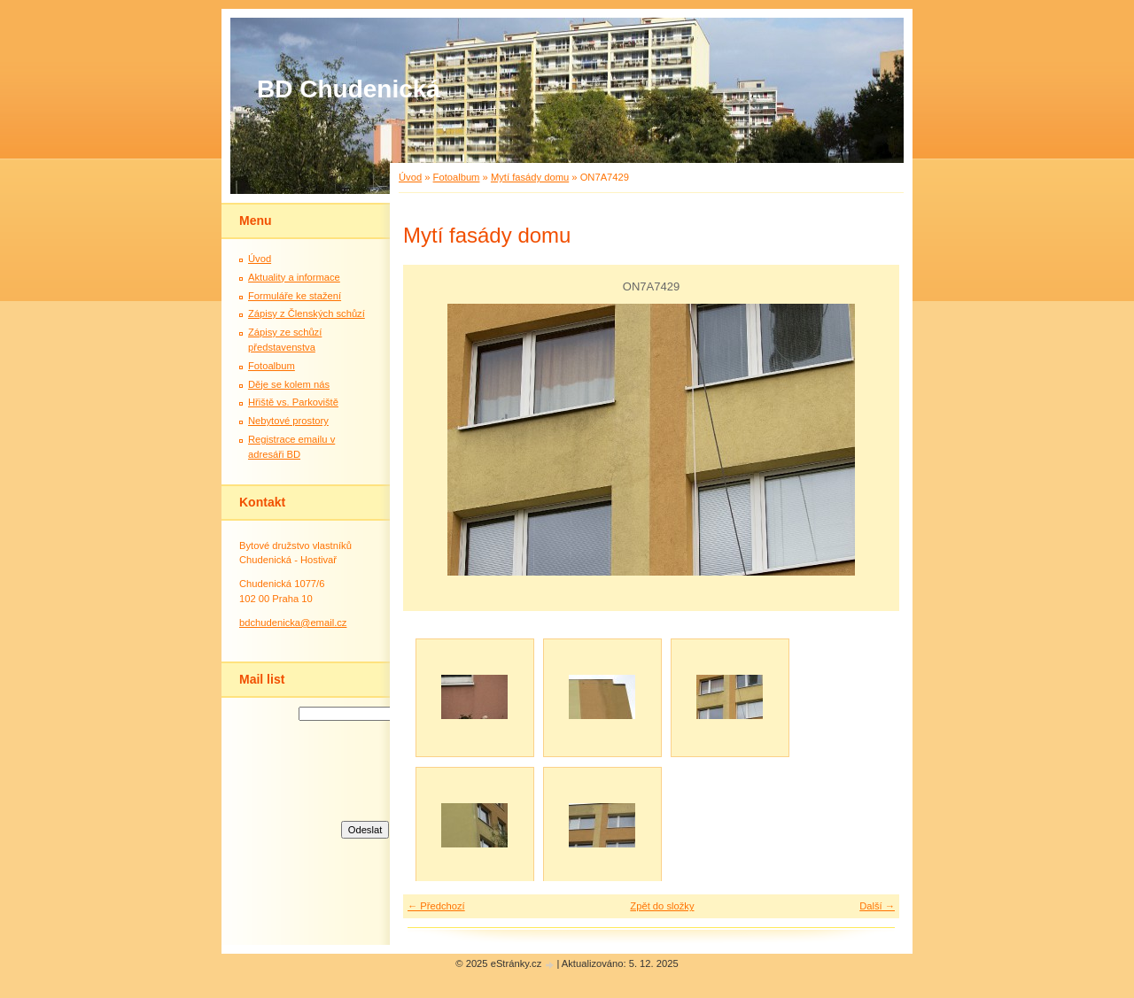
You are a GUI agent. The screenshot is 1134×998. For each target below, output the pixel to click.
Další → (877, 906)
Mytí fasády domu (530, 177)
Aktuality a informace (294, 277)
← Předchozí (436, 906)
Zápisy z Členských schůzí (306, 313)
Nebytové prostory (288, 420)
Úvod (410, 177)
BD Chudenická (348, 89)
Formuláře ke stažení (294, 295)
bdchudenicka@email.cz (292, 622)
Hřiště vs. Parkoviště (293, 402)
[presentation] (365, 768)
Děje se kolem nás (289, 384)
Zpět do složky (662, 906)
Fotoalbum (456, 177)
